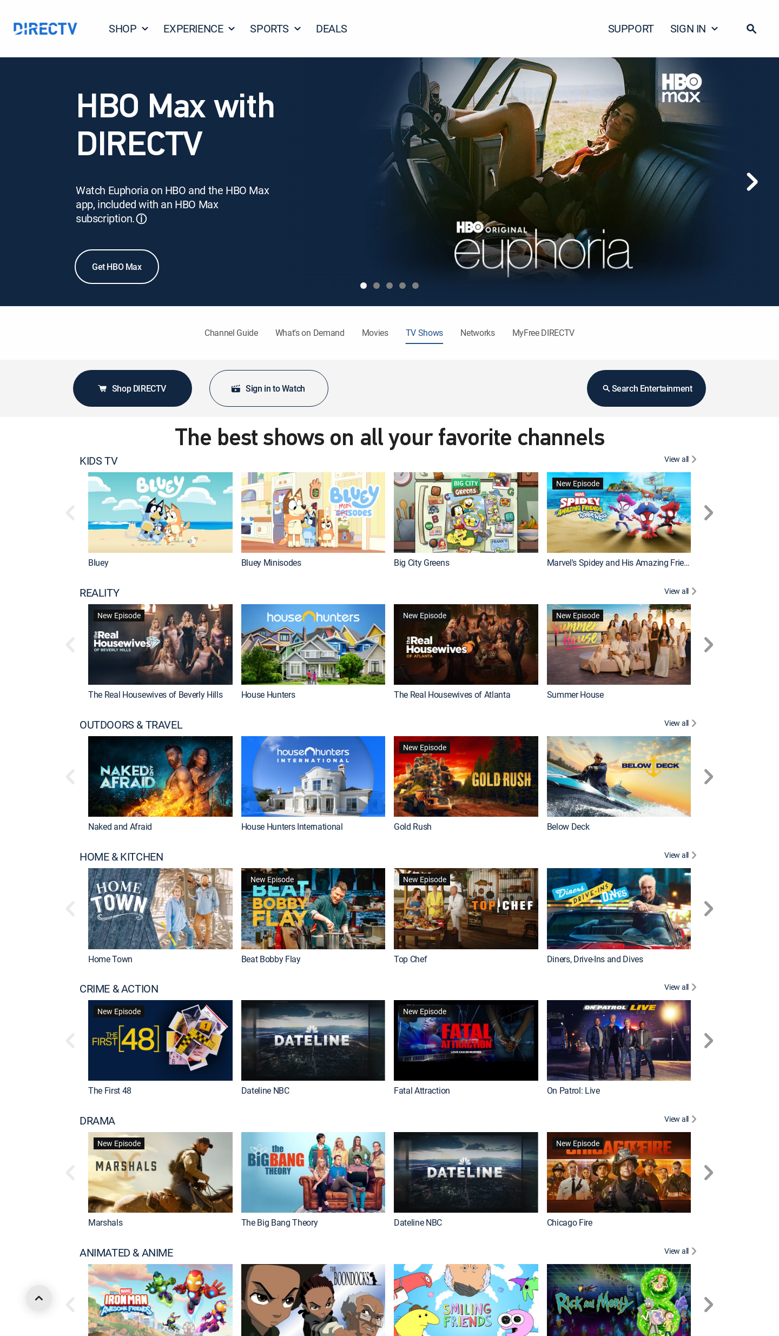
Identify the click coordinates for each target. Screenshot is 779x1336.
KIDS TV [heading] (98, 461)
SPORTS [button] (276, 28)
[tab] (363, 285)
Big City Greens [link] (421, 562)
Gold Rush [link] (413, 826)
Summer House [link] (575, 694)
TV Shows (424, 333)
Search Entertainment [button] (646, 388)
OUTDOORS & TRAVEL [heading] (131, 725)
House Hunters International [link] (292, 826)
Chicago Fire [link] (569, 1223)
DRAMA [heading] (97, 1121)
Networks (477, 333)
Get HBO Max (117, 267)
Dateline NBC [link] (265, 1091)
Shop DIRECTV (131, 388)
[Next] (752, 181)
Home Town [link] (110, 959)
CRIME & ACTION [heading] (119, 989)
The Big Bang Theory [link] (279, 1223)
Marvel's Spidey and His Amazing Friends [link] (622, 562)
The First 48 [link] (109, 1091)
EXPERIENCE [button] (199, 28)
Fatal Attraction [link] (422, 1091)
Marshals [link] (105, 1223)
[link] (160, 512)
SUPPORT (631, 28)
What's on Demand (310, 333)
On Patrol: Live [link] (573, 1091)
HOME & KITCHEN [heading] (121, 857)
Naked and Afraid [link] (120, 826)
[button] (751, 28)
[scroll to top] (39, 1298)
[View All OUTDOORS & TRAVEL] (681, 725)
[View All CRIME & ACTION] (681, 989)
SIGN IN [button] (694, 28)
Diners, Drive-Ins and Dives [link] (595, 959)
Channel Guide (231, 333)
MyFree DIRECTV (543, 333)
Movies (375, 333)
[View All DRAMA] (681, 1121)
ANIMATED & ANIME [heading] (126, 1253)
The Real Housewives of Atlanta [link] (452, 694)
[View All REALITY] (681, 593)
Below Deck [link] (568, 826)
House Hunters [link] (268, 694)
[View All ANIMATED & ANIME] (681, 1253)
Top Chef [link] (410, 959)
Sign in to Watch (267, 388)
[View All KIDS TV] (681, 461)
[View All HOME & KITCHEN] (681, 857)
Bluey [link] (98, 562)
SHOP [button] (129, 28)
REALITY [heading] (99, 593)
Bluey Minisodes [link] (271, 562)
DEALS (331, 28)
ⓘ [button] (141, 218)
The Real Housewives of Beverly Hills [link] (155, 694)
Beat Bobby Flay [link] (271, 959)
